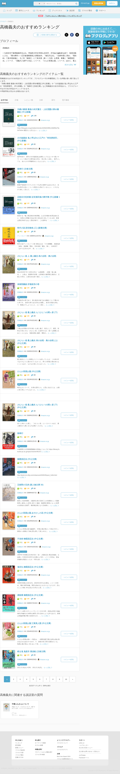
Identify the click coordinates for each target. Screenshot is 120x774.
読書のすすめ (19, 757)
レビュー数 (28, 100)
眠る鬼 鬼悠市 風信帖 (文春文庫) (31, 651)
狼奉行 (20, 433)
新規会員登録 (98, 3)
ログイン (112, 3)
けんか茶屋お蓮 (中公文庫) (29, 371)
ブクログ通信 (19, 755)
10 (66, 679)
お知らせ (81, 743)
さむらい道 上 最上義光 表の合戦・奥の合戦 (36, 256)
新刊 (53, 100)
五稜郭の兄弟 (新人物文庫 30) (30, 485)
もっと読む (42, 130)
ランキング (18, 743)
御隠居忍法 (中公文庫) (27, 459)
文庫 (41, 100)
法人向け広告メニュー (85, 747)
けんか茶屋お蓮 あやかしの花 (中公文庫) (35, 513)
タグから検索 (39, 745)
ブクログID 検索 (40, 754)
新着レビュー (19, 747)
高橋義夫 (20, 120)
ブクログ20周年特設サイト (65, 759)
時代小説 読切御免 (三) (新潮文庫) (32, 228)
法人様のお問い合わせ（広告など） (90, 751)
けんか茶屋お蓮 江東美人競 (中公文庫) (34, 623)
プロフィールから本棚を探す (43, 752)
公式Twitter (82, 755)
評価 (16, 100)
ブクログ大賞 (19, 752)
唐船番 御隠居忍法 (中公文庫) (30, 595)
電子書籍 (65, 100)
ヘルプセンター (83, 745)
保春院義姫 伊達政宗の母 (28, 284)
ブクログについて (62, 743)
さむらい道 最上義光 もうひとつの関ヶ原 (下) (37, 312)
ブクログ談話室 (20, 750)
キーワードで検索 (40, 743)
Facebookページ (84, 757)
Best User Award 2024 (63, 756)
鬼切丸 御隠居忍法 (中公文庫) (30, 567)
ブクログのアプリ (62, 749)
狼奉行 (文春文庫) (25, 169)
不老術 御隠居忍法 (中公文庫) (30, 539)
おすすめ (4, 100)
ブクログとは (85, 3)
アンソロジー (21, 236)
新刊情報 (18, 745)
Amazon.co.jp (45, 120)
